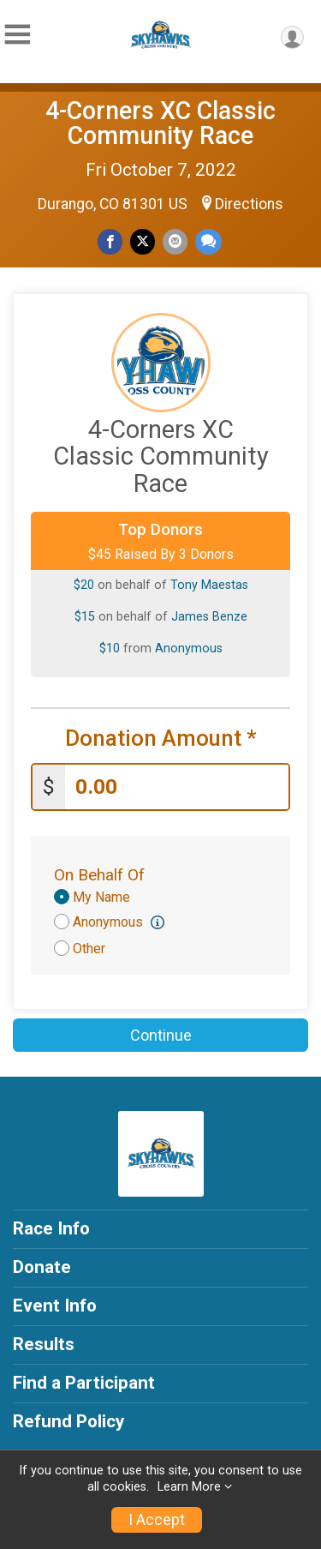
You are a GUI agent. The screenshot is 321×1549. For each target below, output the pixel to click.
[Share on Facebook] (110, 241)
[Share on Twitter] (142, 241)
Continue (161, 1035)
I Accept (156, 1519)
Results (43, 1344)
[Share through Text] (208, 241)
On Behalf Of (99, 875)
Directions (249, 204)
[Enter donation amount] (176, 787)
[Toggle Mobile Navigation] (17, 34)
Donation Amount (161, 738)
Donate (42, 1267)
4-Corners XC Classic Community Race (160, 123)
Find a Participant (84, 1382)
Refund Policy (68, 1421)
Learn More (189, 1487)
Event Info (55, 1305)
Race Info (51, 1228)
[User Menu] (292, 37)
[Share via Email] (175, 241)
